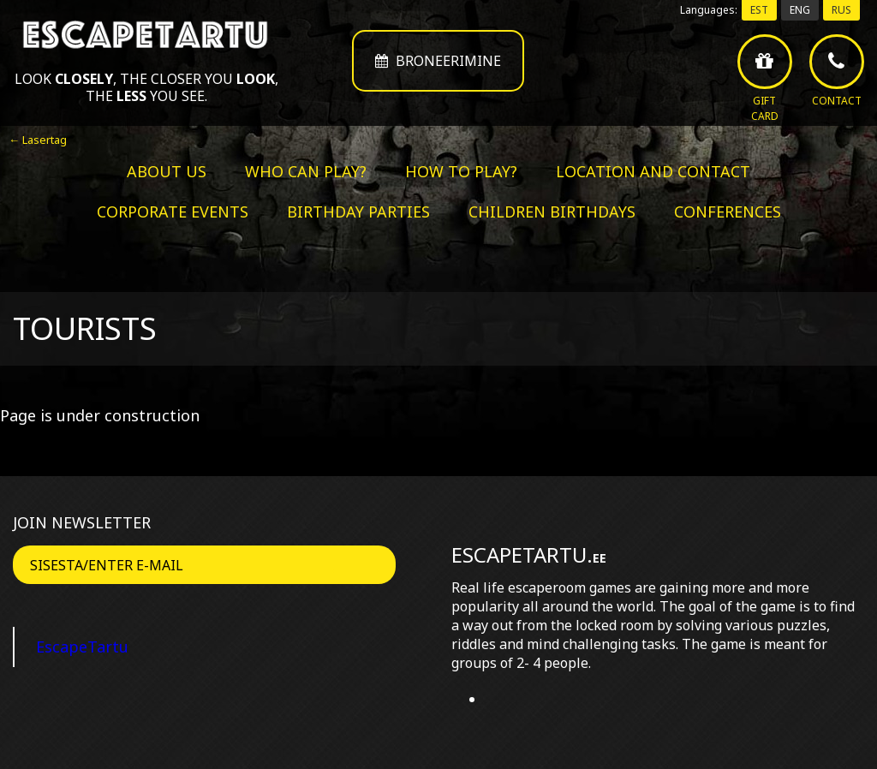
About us (166, 171)
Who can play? (306, 171)
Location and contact (653, 171)
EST (759, 10)
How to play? (461, 171)
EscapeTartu (82, 646)
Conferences (727, 211)
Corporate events (172, 211)
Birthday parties (358, 211)
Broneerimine (438, 60)
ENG (800, 10)
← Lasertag (38, 139)
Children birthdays (551, 211)
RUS (841, 10)
